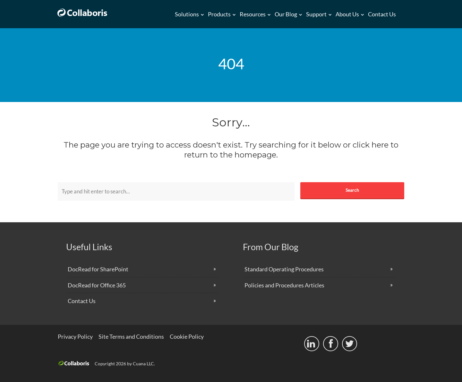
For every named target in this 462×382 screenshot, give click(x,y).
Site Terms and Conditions (131, 336)
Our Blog (286, 14)
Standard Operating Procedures (284, 269)
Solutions (187, 14)
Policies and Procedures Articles (284, 285)
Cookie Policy (187, 336)
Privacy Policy (75, 336)
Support (316, 14)
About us (347, 14)
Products (219, 14)
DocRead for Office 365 (97, 285)
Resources (253, 14)
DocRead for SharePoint (98, 269)
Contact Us (382, 14)
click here (371, 144)
